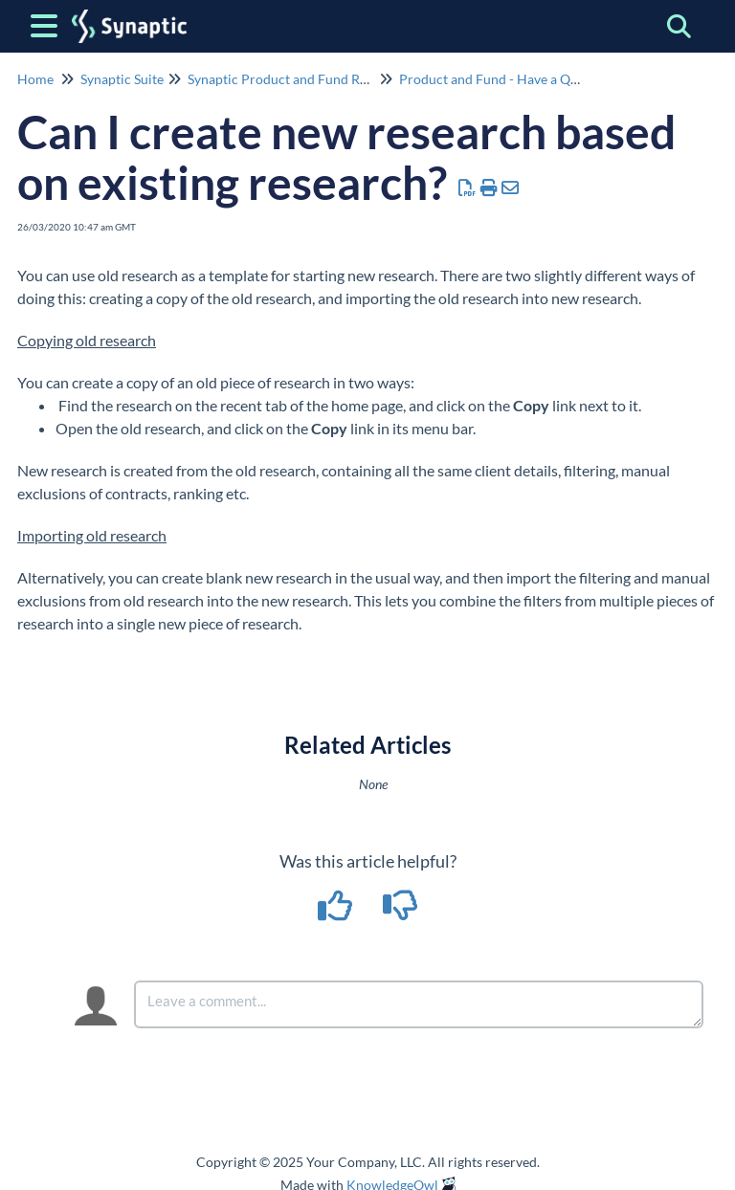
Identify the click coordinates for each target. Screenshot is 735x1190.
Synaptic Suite (122, 79)
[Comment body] (418, 1004)
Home (35, 79)
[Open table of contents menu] (48, 23)
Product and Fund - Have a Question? (509, 79)
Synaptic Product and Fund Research (297, 79)
